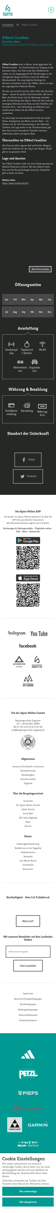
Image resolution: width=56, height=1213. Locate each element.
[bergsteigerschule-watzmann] (28, 685)
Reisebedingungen (28, 1004)
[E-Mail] (28, 952)
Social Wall (28, 813)
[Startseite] (7, 10)
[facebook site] (28, 648)
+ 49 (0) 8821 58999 (30, 723)
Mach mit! (28, 921)
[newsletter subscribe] (28, 965)
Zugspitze (28, 783)
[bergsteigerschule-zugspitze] (37, 666)
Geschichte (28, 800)
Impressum (28, 993)
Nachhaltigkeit (28, 774)
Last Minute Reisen (28, 860)
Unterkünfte (8, 24)
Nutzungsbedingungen (28, 1009)
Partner (28, 826)
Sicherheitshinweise (28, 1020)
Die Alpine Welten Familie (28, 805)
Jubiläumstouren (28, 852)
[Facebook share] (28, 460)
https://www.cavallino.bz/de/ (15, 183)
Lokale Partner (28, 809)
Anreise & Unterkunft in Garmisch (28, 766)
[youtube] (39, 636)
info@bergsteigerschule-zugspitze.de (28, 729)
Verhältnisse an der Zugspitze (28, 848)
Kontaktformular (28, 770)
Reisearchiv (28, 869)
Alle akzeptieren (28, 1202)
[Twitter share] (28, 476)
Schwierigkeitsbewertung (28, 843)
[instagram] (17, 636)
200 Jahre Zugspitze (28, 817)
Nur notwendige (28, 1191)
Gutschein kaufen (28, 779)
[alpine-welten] (19, 666)
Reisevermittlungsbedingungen (28, 998)
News (28, 821)
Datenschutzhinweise (28, 1014)
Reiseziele (28, 856)
